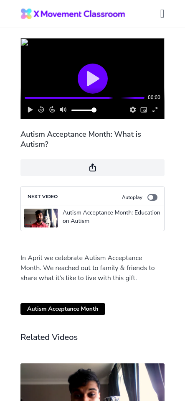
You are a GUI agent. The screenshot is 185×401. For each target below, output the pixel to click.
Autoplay (139, 197)
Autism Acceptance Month (63, 309)
